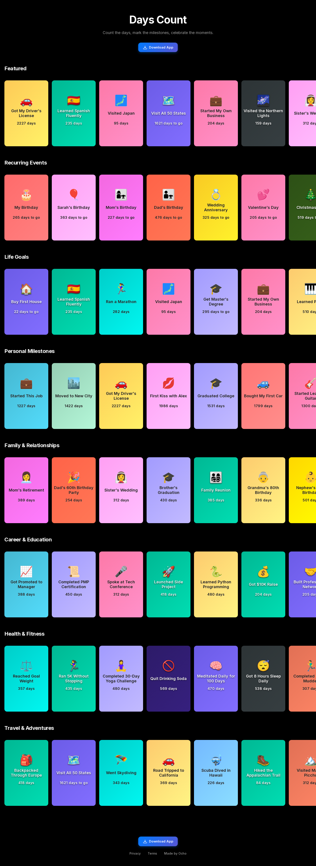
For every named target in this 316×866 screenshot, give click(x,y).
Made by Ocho (175, 855)
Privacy (135, 855)
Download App (158, 48)
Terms (152, 855)
